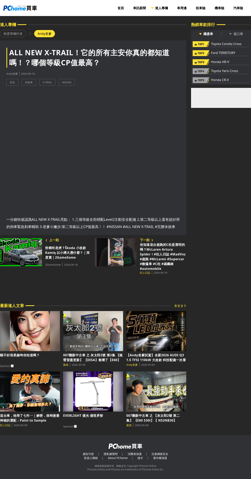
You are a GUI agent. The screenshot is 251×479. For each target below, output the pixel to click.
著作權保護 (160, 458)
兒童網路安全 (159, 454)
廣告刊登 (88, 454)
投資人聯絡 (91, 458)
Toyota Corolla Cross (226, 44)
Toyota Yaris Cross (224, 71)
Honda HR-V (220, 62)
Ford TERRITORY (223, 53)
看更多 (179, 305)
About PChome (118, 458)
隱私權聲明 (111, 454)
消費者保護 (135, 454)
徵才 (140, 458)
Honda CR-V (220, 80)
